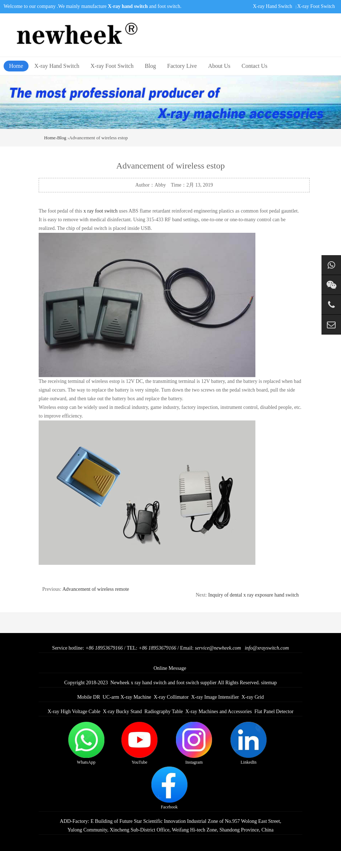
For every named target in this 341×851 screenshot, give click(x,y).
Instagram (194, 743)
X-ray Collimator (171, 697)
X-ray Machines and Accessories (218, 711)
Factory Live (182, 66)
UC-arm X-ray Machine (127, 697)
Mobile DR (88, 697)
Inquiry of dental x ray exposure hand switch (253, 595)
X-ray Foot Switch (316, 6)
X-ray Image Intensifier (215, 697)
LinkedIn (248, 743)
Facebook (169, 788)
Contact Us (255, 66)
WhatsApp (86, 743)
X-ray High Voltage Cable (74, 711)
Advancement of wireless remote (95, 589)
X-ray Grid (253, 697)
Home (16, 66)
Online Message (170, 668)
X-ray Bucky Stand (122, 711)
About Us (219, 66)
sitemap (269, 682)
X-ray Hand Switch (272, 6)
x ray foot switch (100, 211)
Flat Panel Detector (273, 711)
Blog (150, 66)
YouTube (139, 743)
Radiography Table (163, 711)
